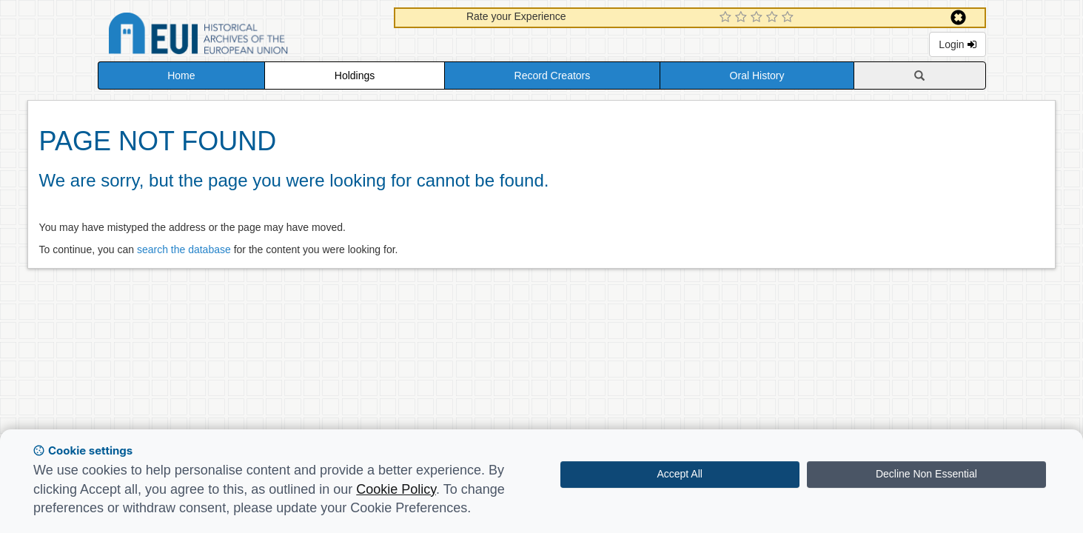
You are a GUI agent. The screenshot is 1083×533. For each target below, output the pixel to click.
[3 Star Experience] (758, 18)
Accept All (679, 474)
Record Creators (552, 75)
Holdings (355, 75)
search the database (184, 249)
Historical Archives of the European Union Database (240, 35)
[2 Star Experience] (743, 18)
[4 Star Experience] (774, 18)
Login (957, 44)
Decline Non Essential (926, 474)
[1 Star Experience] (727, 18)
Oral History (757, 75)
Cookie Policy (396, 489)
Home (181, 75)
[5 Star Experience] (789, 18)
